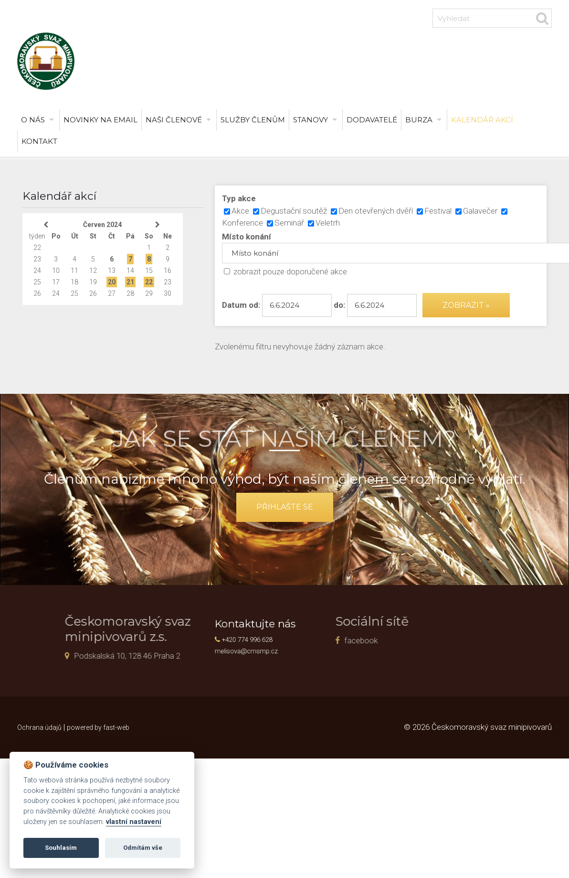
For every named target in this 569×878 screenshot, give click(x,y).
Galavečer (480, 211)
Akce (240, 211)
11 (74, 270)
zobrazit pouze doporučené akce (290, 271)
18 (74, 282)
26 (37, 293)
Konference (242, 223)
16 (167, 270)
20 (112, 282)
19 (93, 282)
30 (167, 293)
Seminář (289, 223)
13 (112, 270)
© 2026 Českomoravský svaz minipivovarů (478, 727)
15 (149, 270)
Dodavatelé (372, 119)
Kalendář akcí (482, 119)
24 (37, 270)
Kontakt (39, 141)
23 (37, 259)
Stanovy (310, 119)
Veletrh (328, 223)
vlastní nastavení (133, 822)
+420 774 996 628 (255, 639)
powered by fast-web (98, 727)
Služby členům (253, 119)
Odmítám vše (142, 847)
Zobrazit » (466, 305)
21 (130, 282)
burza (418, 119)
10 (56, 270)
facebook (316, 640)
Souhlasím (61, 847)
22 (37, 247)
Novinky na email (100, 119)
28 (130, 293)
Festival (438, 211)
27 (112, 293)
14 (130, 270)
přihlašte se (284, 506)
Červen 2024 (102, 224)
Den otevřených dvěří (375, 211)
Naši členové (174, 119)
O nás (33, 119)
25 (37, 282)
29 (149, 293)
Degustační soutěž (294, 211)
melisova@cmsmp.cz (255, 647)
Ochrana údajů (39, 727)
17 (56, 282)
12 (93, 270)
